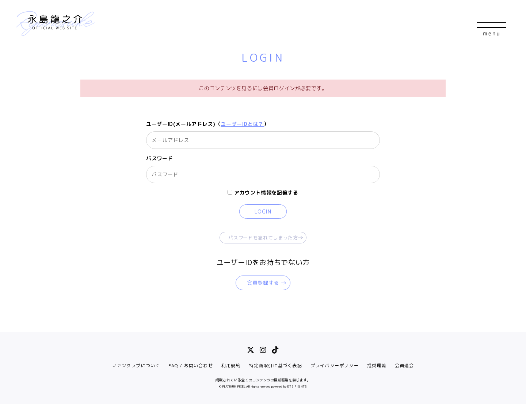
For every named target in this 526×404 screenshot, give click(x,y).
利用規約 (231, 365)
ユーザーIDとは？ (242, 123)
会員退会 (404, 365)
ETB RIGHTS (297, 386)
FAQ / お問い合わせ (190, 365)
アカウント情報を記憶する (263, 192)
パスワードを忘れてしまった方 (263, 237)
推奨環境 (376, 365)
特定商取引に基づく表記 (275, 365)
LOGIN (263, 211)
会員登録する (263, 282)
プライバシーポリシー (334, 365)
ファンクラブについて (136, 365)
